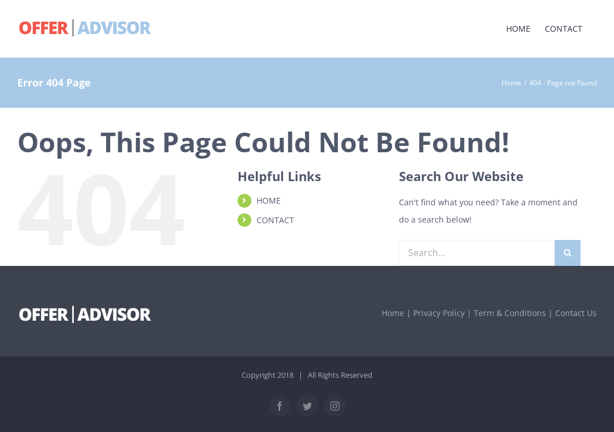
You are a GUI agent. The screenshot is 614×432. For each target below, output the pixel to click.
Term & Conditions (510, 312)
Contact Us (576, 312)
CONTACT (275, 220)
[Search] (568, 253)
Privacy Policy (439, 312)
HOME (269, 200)
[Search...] (477, 253)
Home (393, 312)
